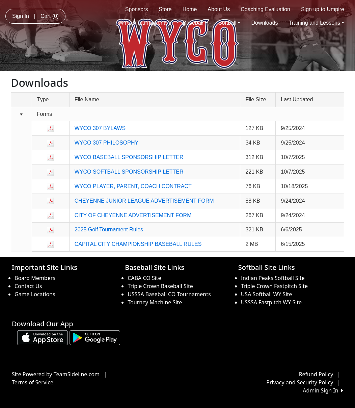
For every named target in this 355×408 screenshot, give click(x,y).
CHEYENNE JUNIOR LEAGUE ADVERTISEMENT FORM (144, 201)
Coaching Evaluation (265, 9)
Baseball (195, 23)
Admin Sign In (323, 390)
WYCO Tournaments (145, 23)
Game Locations (35, 294)
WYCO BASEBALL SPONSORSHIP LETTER (129, 157)
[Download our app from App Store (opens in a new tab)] (42, 337)
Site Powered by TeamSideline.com (56, 374)
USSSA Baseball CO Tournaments (169, 294)
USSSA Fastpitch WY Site (271, 302)
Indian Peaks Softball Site (273, 278)
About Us (219, 9)
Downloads (264, 23)
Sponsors (136, 9)
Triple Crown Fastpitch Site (274, 286)
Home (190, 9)
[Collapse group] (21, 114)
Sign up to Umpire (322, 9)
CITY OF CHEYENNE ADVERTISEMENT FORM (133, 215)
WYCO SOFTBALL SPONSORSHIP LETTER (129, 172)
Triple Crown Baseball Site (160, 286)
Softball (229, 23)
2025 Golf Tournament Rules (109, 229)
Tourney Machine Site (155, 302)
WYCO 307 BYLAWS (100, 128)
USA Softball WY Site (266, 294)
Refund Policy (316, 374)
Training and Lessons (316, 23)
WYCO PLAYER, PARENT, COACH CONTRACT (133, 186)
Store (165, 9)
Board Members (35, 278)
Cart (49, 16)
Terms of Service (32, 382)
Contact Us (28, 286)
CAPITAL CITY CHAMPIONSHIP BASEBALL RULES (138, 244)
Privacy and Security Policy (299, 382)
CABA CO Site (144, 278)
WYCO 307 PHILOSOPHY (106, 143)
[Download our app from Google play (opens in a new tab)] (95, 337)
